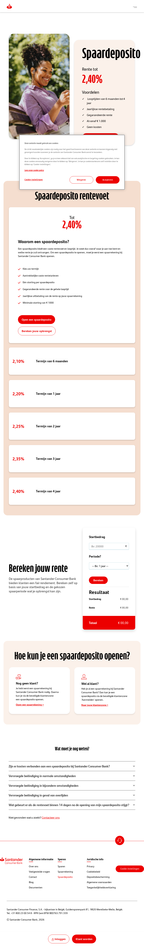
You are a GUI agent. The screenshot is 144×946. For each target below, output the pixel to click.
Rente (92, 607)
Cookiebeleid (93, 871)
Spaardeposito (65, 877)
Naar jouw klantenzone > (94, 705)
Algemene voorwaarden (99, 882)
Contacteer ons (51, 817)
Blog (31, 882)
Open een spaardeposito (36, 319)
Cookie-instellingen (129, 868)
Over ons (33, 866)
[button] (72, 766)
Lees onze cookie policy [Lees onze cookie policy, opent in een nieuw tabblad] (34, 170)
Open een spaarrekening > (30, 704)
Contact (33, 877)
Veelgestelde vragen (39, 871)
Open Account (120, 841)
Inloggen (60, 939)
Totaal (93, 622)
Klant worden (84, 939)
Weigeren (81, 179)
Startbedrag (95, 599)
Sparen (61, 866)
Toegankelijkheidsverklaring (101, 887)
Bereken (98, 580)
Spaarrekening (65, 871)
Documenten (35, 887)
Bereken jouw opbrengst (37, 331)
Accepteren (107, 179)
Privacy (90, 866)
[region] (72, 162)
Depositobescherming (98, 877)
